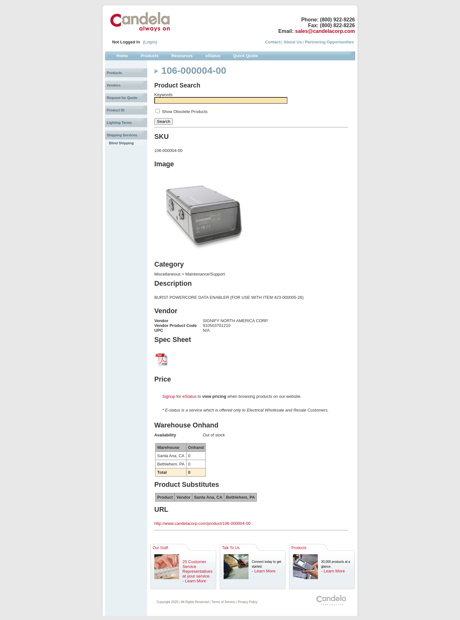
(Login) (150, 42)
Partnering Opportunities (329, 42)
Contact (272, 42)
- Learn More (194, 580)
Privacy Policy (247, 602)
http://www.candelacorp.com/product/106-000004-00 (202, 523)
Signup (168, 396)
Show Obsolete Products (185, 111)
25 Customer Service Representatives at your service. (197, 568)
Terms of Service (223, 602)
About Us (292, 42)
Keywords (163, 94)
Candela (140, 22)
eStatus (189, 396)
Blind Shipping (121, 143)
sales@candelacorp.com (325, 31)
